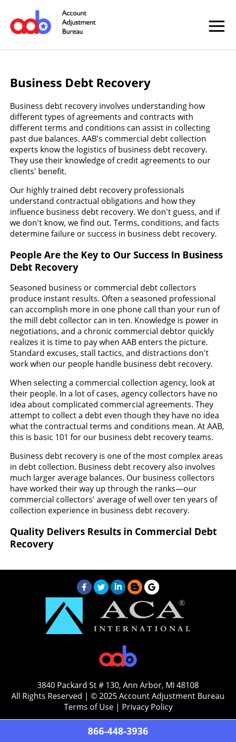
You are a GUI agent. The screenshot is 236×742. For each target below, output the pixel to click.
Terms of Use (89, 706)
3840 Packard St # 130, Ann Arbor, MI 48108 (118, 685)
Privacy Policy (147, 706)
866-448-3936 (118, 731)
